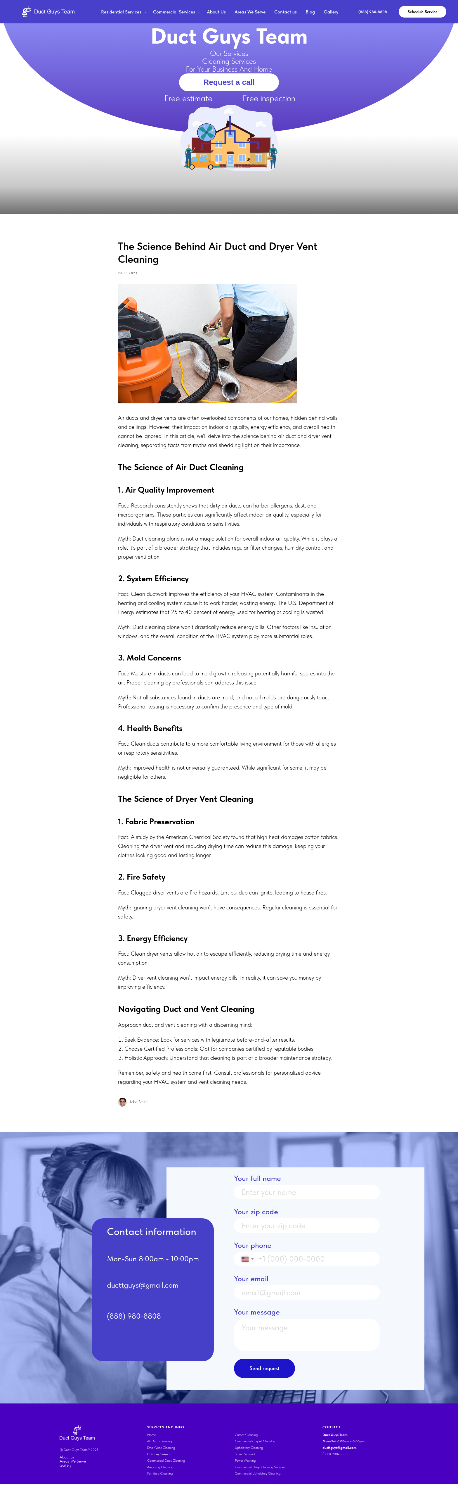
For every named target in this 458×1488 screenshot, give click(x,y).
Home (151, 1439)
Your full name (257, 1182)
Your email (251, 1282)
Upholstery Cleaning (249, 1452)
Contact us (285, 12)
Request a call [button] (229, 82)
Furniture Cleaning (160, 1477)
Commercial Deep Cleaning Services (260, 1471)
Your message (257, 1316)
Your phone (252, 1249)
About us (67, 1461)
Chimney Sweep (158, 1458)
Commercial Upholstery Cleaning (257, 1477)
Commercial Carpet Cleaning (255, 1445)
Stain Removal (245, 1458)
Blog (310, 12)
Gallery (331, 12)
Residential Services (122, 12)
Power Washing (245, 1465)
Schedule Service (422, 11)
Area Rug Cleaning (160, 1471)
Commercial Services (174, 12)
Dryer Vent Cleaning (161, 1452)
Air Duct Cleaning (159, 1445)
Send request (264, 1372)
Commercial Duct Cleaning (166, 1465)
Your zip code (256, 1216)
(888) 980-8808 (335, 1458)
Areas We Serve (250, 12)
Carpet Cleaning (246, 1439)
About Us (216, 12)
